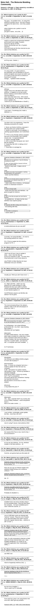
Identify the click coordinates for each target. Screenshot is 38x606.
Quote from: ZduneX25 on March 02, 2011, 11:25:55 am (16, 473)
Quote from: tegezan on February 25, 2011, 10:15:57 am (17, 461)
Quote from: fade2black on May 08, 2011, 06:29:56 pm (16, 571)
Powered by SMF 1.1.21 (9, 604)
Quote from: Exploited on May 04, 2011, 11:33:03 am (16, 530)
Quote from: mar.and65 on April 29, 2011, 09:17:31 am (16, 487)
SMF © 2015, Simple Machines (23, 604)
